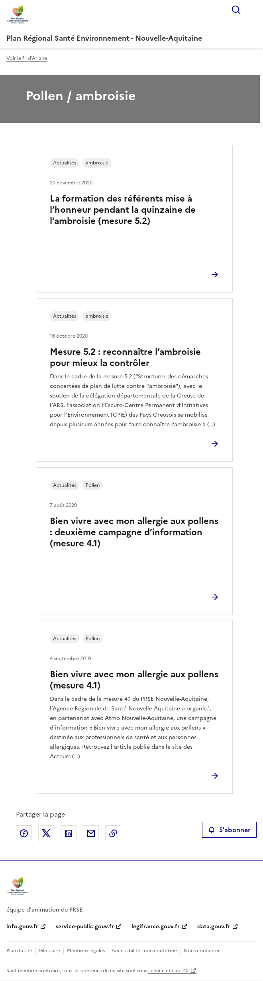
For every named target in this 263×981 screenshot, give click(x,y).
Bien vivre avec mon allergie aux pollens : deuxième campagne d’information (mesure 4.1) (134, 532)
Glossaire (49, 950)
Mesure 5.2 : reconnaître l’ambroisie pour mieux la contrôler (125, 357)
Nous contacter (202, 950)
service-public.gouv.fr (85, 926)
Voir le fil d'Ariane (26, 58)
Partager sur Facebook (24, 833)
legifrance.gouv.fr (156, 926)
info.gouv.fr (22, 926)
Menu (252, 10)
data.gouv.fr (213, 926)
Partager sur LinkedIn (69, 833)
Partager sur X (46, 833)
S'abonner (229, 830)
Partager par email (91, 833)
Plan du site (19, 950)
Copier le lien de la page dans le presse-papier (113, 833)
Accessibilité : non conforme (144, 950)
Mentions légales (86, 950)
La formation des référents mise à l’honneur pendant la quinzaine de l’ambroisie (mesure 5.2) (123, 209)
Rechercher (236, 10)
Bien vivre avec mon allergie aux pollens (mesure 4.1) (134, 680)
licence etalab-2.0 (168, 970)
